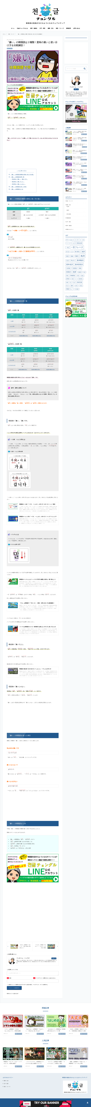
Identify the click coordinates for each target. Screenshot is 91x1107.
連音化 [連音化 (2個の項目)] (76, 285)
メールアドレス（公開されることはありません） (46, 978)
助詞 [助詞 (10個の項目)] (67, 256)
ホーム (12, 28)
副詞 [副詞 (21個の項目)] (83, 251)
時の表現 (69, 214)
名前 (10, 978)
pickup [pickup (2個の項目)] (71, 239)
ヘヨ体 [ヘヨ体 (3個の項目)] (82, 239)
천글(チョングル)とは (22, 28)
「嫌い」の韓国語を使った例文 (19, 186)
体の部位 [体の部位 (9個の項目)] (77, 251)
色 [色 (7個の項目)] (74, 282)
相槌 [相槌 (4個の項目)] (67, 282)
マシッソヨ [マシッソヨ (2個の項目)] (68, 243)
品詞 (68, 206)
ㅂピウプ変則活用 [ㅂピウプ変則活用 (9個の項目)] (77, 243)
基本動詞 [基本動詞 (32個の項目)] (80, 260)
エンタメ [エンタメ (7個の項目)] (77, 239)
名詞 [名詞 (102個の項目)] (82, 256)
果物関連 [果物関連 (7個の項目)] (72, 275)
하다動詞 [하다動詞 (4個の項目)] (77, 289)
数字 (68, 210)
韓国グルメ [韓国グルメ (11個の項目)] (69, 289)
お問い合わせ (76, 28)
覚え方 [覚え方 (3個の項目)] (67, 285)
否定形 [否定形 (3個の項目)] (67, 260)
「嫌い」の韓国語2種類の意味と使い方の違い (22, 174)
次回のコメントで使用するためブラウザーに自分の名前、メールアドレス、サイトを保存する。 (28, 984)
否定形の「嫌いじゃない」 (19, 184)
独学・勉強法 (33, 28)
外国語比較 (68, 217)
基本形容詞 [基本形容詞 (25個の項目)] (79, 264)
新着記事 (68, 28)
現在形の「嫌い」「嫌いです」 (20, 179)
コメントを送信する (14, 988)
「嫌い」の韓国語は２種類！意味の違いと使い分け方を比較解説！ (30, 34)
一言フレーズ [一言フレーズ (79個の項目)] (77, 247)
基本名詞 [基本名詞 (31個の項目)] (69, 264)
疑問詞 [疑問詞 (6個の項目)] (67, 278)
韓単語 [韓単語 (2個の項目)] (81, 285)
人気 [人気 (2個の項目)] (72, 251)
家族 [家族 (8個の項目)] (80, 268)
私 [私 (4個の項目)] (70, 282)
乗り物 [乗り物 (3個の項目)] (67, 251)
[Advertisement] (33, 157)
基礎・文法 (50, 28)
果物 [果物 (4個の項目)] (67, 275)
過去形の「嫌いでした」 (18, 181)
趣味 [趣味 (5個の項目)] (72, 285)
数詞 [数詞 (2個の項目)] (84, 272)
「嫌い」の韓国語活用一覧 (17, 177)
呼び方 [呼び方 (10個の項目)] (73, 260)
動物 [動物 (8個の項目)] (72, 256)
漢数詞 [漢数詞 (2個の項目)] (82, 275)
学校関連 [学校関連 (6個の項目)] (74, 268)
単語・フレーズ (60, 28)
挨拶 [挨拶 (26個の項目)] (74, 272)
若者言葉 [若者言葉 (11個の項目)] (79, 282)
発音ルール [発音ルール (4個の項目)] (74, 278)
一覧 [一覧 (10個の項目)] (67, 247)
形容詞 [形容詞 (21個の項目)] (68, 272)
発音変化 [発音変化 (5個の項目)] (81, 278)
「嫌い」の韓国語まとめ (17, 189)
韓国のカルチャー (70, 229)
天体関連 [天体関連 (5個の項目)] (68, 268)
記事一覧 (54, 958)
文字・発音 (42, 28)
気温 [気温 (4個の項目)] (78, 275)
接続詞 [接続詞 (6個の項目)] (80, 272)
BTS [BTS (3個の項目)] (67, 239)
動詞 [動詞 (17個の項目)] (76, 256)
